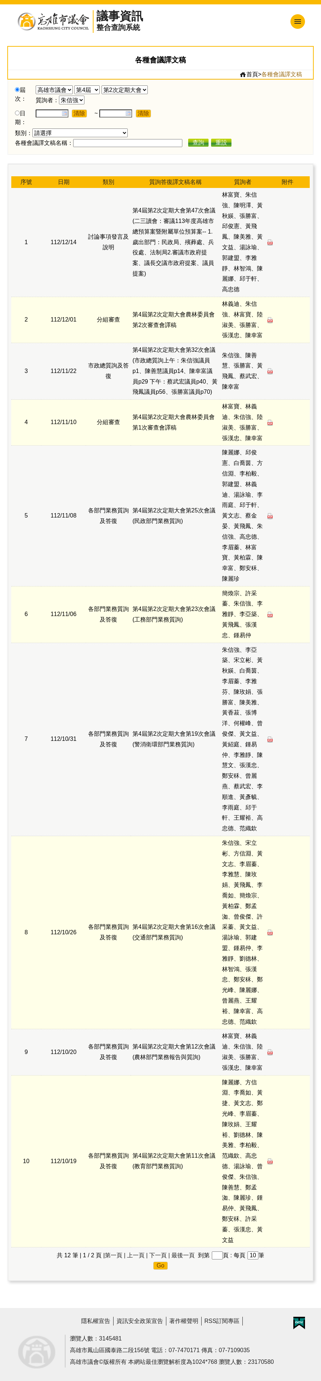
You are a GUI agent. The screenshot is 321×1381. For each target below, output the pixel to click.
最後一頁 (183, 1255)
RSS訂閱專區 (222, 1321)
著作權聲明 (183, 1321)
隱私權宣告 (95, 1321)
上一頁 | (137, 1255)
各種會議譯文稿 (281, 74)
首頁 (248, 74)
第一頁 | (115, 1255)
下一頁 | (159, 1255)
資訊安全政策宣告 (139, 1321)
